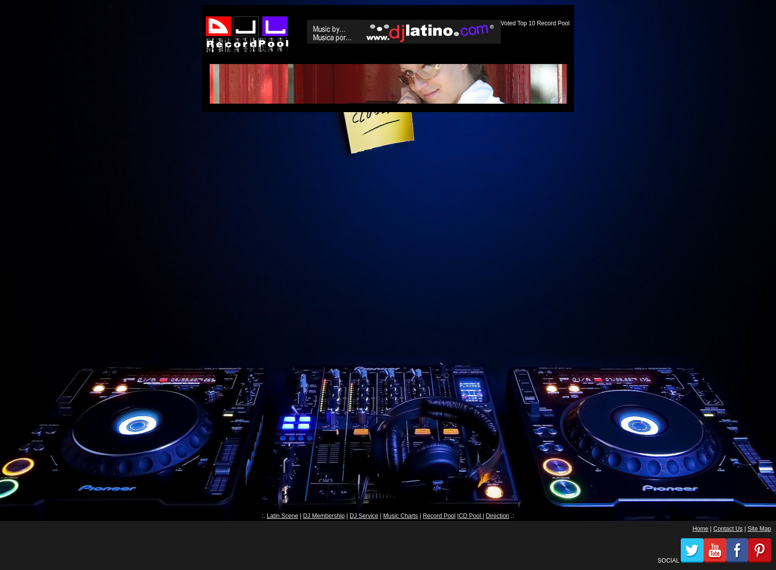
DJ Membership (324, 515)
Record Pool (439, 515)
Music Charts (400, 515)
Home (701, 528)
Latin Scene (282, 515)
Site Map (759, 528)
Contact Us (727, 528)
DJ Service (364, 515)
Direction (497, 515)
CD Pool (470, 515)
